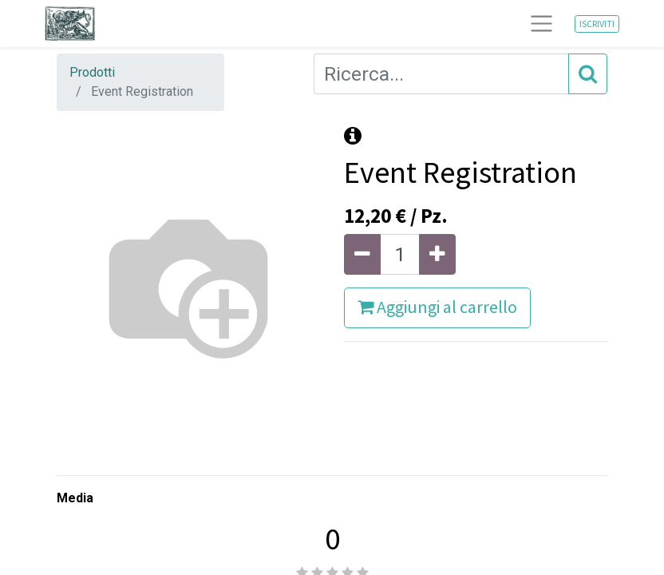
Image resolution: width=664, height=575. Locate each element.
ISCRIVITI (597, 24)
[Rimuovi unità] (362, 254)
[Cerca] (587, 74)
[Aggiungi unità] (437, 254)
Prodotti (92, 72)
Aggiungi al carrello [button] (437, 307)
